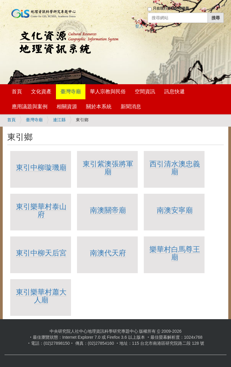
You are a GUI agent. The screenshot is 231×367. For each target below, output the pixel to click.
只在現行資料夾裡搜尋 (171, 8)
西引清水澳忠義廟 (174, 168)
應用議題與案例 (30, 106)
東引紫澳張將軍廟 (108, 168)
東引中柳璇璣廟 (41, 167)
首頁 (17, 91)
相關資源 (67, 106)
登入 (139, 26)
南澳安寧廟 (175, 210)
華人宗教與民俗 (108, 91)
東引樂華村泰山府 (41, 210)
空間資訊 (145, 91)
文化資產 (41, 91)
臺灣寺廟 (70, 91)
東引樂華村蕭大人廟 (41, 296)
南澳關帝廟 (108, 210)
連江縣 (59, 119)
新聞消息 (131, 106)
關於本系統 (99, 106)
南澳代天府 (108, 253)
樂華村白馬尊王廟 (174, 253)
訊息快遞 (174, 91)
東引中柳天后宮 (41, 253)
